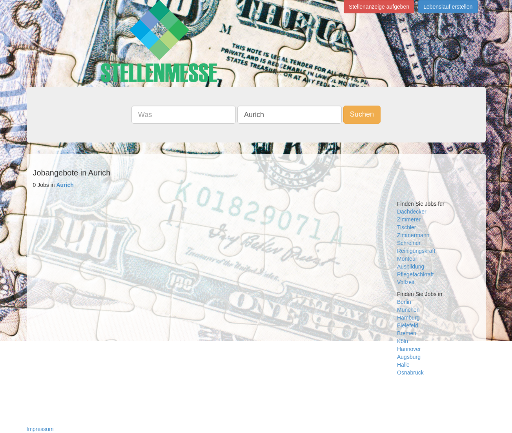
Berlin (404, 302)
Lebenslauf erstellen (447, 7)
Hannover (409, 349)
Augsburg (409, 357)
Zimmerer (409, 219)
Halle (403, 365)
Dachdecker (411, 211)
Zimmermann (413, 235)
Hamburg (408, 317)
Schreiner (409, 243)
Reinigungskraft (416, 251)
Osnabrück (410, 372)
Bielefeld (407, 325)
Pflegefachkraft (415, 274)
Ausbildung (410, 266)
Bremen (406, 333)
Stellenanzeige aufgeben (379, 7)
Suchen (362, 114)
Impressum (40, 429)
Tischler (406, 227)
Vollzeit (405, 282)
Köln (402, 341)
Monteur (407, 259)
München (408, 310)
